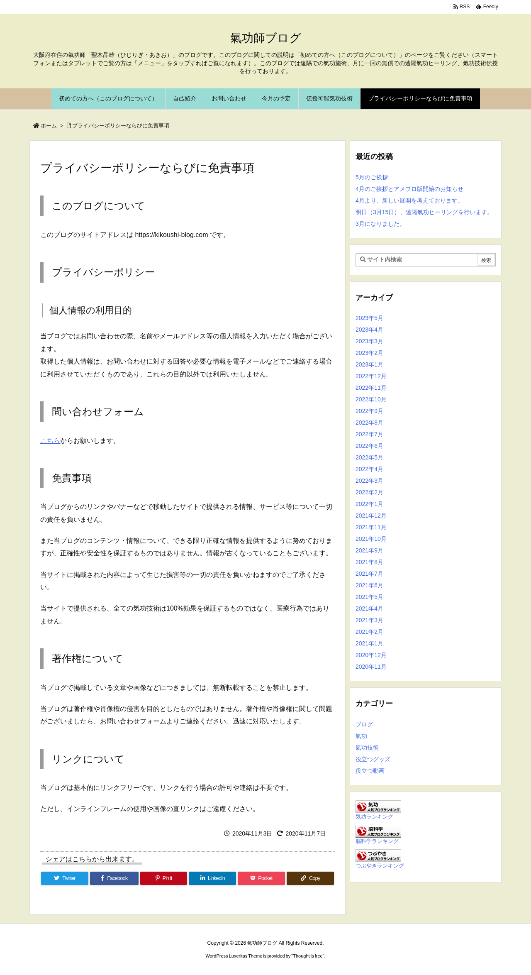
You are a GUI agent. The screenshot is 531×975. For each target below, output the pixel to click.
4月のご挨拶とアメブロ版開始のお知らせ (409, 189)
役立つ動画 (370, 770)
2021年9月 (369, 550)
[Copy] (310, 878)
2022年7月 (369, 434)
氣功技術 (367, 747)
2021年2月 (369, 631)
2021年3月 (369, 620)
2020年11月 (371, 666)
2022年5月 (369, 457)
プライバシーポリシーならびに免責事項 (120, 125)
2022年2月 (369, 492)
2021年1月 (369, 643)
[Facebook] (114, 878)
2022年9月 (369, 411)
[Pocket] (261, 878)
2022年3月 (369, 480)
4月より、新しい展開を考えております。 (409, 200)
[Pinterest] (164, 878)
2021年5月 (369, 597)
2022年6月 (369, 445)
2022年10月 (371, 399)
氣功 (361, 736)
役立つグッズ (373, 759)
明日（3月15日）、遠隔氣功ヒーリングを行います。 (424, 212)
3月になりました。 (380, 223)
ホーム (49, 125)
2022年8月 (369, 422)
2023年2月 (369, 352)
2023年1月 (369, 364)
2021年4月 (369, 608)
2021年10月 (371, 538)
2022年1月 (369, 504)
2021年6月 (369, 585)
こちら (50, 440)
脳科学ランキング (377, 841)
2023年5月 (369, 318)
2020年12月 (371, 655)
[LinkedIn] (212, 878)
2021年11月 (371, 527)
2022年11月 (371, 387)
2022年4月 (369, 469)
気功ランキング (374, 817)
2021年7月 (369, 573)
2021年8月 (369, 562)
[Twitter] (64, 878)
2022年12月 (371, 376)
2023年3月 (369, 341)
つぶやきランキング (380, 866)
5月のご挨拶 (372, 177)
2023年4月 (369, 329)
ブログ (364, 724)
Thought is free (307, 955)
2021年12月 (371, 515)
